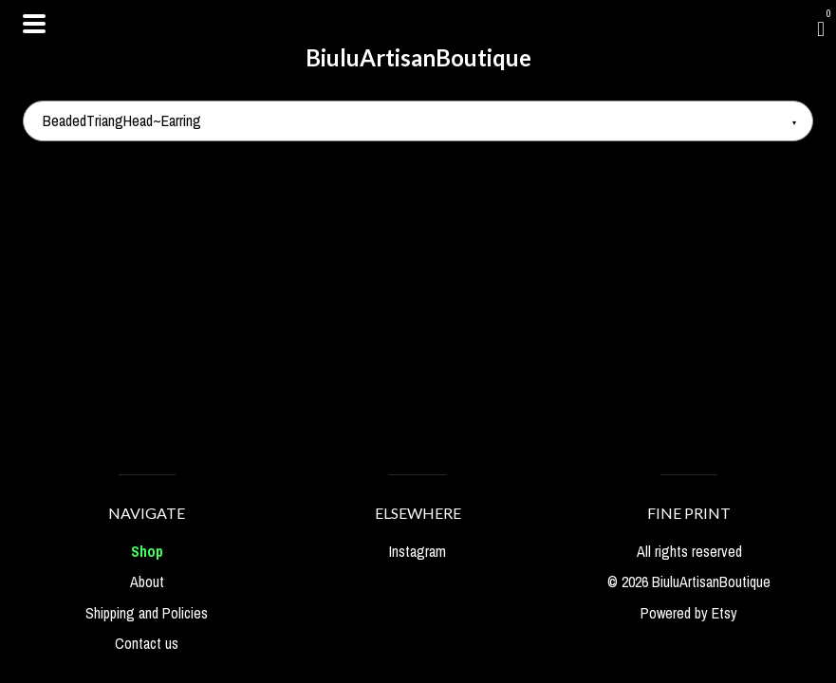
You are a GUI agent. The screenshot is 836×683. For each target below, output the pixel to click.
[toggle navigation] (34, 23)
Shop (147, 551)
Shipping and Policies (146, 612)
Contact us (146, 643)
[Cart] (821, 28)
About (147, 581)
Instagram (417, 551)
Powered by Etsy (689, 612)
